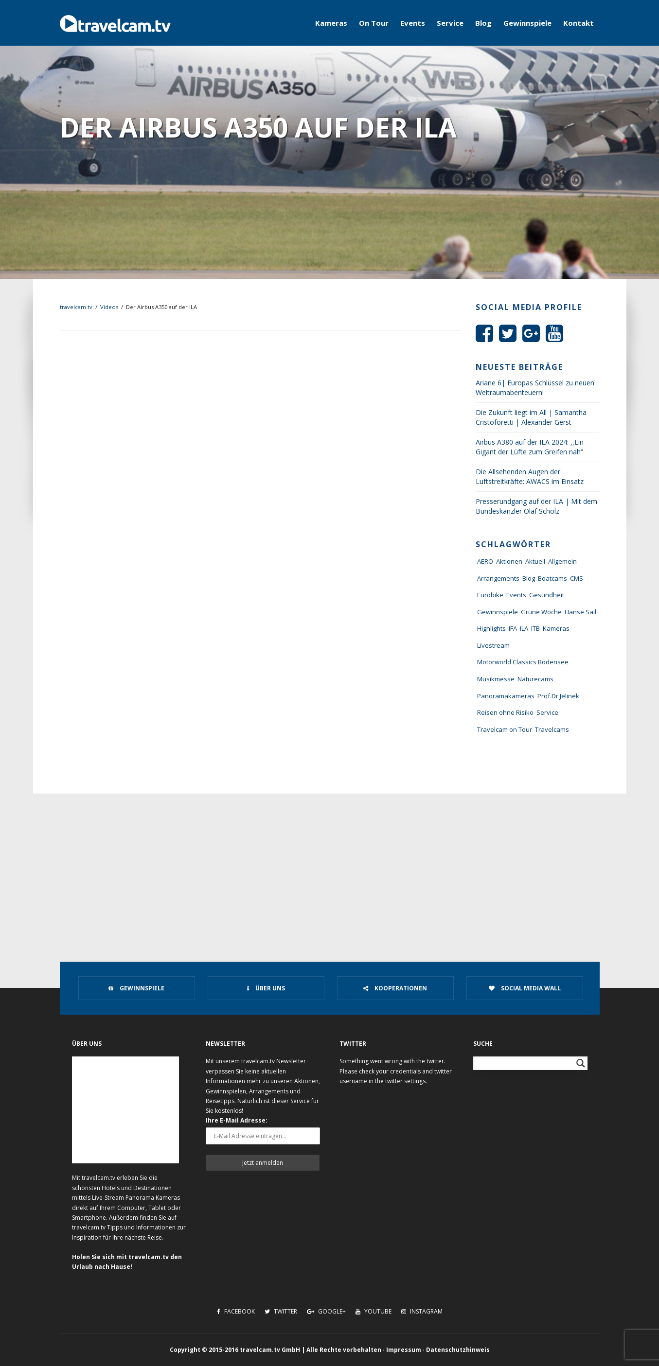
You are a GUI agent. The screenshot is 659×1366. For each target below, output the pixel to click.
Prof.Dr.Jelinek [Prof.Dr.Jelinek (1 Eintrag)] (558, 696)
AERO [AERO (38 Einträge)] (485, 561)
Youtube (374, 1311)
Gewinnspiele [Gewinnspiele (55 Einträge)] (497, 611)
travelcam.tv (76, 307)
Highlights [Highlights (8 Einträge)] (491, 628)
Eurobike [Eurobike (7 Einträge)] (490, 594)
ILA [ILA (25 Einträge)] (524, 628)
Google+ (326, 1311)
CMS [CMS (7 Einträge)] (576, 578)
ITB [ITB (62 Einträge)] (535, 628)
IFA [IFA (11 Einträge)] (513, 628)
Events (412, 23)
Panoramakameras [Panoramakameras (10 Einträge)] (505, 696)
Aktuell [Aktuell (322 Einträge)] (535, 561)
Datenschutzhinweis (458, 1350)
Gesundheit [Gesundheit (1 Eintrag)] (546, 594)
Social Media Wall (525, 988)
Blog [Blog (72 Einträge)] (528, 578)
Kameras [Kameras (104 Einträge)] (556, 628)
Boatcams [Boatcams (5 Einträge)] (552, 578)
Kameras (331, 23)
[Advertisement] (330, 866)
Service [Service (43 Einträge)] (547, 712)
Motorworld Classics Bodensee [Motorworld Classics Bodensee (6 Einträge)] (523, 661)
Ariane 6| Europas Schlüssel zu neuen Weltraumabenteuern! (535, 387)
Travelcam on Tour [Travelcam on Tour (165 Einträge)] (504, 729)
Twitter (281, 1311)
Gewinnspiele (527, 23)
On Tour (374, 23)
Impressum (403, 1350)
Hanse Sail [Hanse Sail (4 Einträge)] (580, 611)
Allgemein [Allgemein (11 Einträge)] (562, 561)
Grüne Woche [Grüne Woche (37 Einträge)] (541, 611)
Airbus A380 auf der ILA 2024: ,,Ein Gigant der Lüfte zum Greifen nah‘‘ (530, 446)
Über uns (266, 988)
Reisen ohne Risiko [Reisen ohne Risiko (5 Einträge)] (505, 712)
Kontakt (578, 23)
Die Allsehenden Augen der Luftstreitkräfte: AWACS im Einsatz (530, 476)
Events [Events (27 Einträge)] (516, 594)
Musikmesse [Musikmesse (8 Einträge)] (496, 678)
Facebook (236, 1311)
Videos (109, 307)
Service (450, 23)
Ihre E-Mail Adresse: (236, 1120)
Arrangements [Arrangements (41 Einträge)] (498, 578)
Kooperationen (395, 988)
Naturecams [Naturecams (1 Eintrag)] (535, 678)
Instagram (422, 1311)
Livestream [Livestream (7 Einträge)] (493, 645)
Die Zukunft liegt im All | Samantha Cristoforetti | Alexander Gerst (531, 417)
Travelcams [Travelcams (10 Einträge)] (552, 729)
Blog (483, 23)
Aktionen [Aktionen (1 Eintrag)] (509, 561)
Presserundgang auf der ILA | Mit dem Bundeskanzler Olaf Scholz (536, 506)
